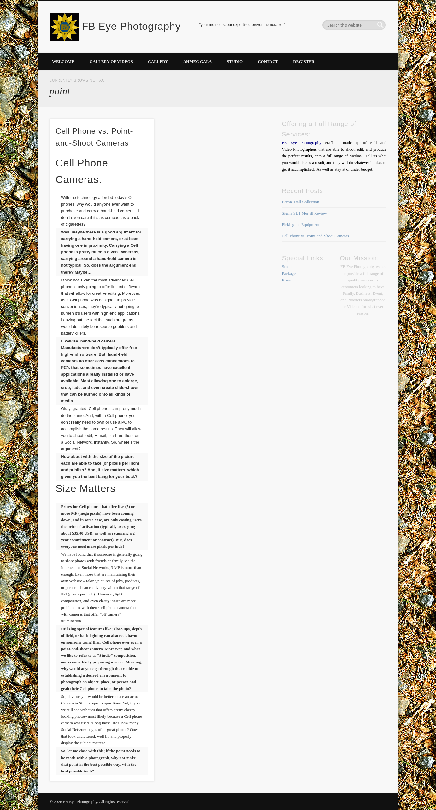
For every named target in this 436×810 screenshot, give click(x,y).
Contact (268, 61)
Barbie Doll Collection (300, 201)
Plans (286, 280)
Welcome (63, 61)
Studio (235, 61)
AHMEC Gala (197, 61)
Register (303, 61)
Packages (289, 273)
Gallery (158, 61)
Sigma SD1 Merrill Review (304, 213)
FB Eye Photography (131, 26)
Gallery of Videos (111, 61)
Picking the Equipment (300, 224)
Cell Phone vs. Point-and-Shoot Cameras (315, 235)
